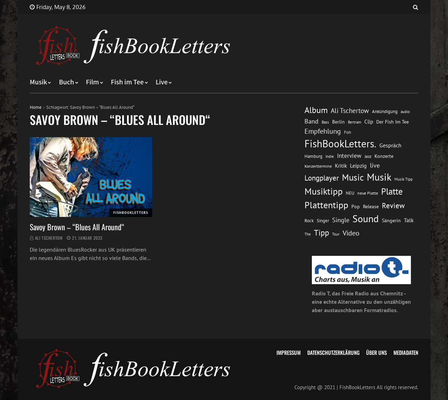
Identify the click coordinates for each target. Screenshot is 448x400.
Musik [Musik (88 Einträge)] (379, 177)
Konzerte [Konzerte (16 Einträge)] (383, 156)
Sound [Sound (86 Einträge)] (365, 218)
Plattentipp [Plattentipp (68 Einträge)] (326, 205)
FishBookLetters (130, 212)
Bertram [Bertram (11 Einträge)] (354, 122)
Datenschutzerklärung (333, 352)
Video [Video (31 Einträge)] (351, 233)
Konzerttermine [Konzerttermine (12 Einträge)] (318, 166)
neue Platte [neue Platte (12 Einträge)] (367, 193)
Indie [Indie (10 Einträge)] (330, 156)
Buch (66, 82)
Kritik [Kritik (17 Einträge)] (341, 165)
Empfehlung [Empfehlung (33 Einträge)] (322, 131)
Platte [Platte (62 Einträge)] (392, 191)
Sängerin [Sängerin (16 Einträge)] (391, 220)
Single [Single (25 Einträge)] (340, 220)
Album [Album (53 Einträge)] (316, 110)
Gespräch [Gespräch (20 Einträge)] (390, 145)
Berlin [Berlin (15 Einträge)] (338, 122)
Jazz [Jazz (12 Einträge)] (368, 156)
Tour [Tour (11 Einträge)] (336, 234)
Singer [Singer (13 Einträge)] (323, 221)
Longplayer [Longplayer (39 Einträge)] (321, 178)
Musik (38, 82)
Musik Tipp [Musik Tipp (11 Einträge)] (403, 179)
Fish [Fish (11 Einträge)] (347, 132)
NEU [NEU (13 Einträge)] (350, 193)
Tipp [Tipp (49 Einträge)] (321, 232)
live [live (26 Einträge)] (375, 165)
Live (162, 82)
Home (36, 107)
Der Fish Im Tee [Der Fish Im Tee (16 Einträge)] (392, 122)
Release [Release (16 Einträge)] (371, 206)
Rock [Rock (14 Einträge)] (309, 220)
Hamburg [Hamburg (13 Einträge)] (313, 156)
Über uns (376, 352)
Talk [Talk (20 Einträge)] (409, 220)
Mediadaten (405, 352)
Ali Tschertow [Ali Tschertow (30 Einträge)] (350, 110)
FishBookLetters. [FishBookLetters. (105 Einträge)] (340, 143)
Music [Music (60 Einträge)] (353, 177)
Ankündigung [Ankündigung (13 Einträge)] (385, 111)
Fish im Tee (127, 82)
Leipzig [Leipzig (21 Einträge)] (358, 165)
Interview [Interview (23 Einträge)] (349, 156)
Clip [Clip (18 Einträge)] (368, 121)
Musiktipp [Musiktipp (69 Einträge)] (323, 191)
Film (92, 82)
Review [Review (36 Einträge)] (393, 205)
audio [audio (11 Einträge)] (405, 111)
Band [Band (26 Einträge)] (311, 121)
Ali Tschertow (49, 238)
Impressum (288, 352)
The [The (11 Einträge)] (307, 234)
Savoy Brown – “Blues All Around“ (77, 226)
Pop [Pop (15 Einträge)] (355, 206)
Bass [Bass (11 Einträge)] (325, 122)
